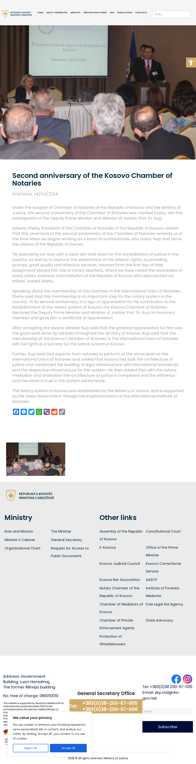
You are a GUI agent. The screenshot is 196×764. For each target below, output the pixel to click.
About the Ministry (57, 12)
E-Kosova (108, 547)
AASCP (151, 579)
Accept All (68, 748)
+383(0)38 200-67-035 (171, 686)
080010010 (49, 695)
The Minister (61, 531)
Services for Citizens (95, 12)
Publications (124, 12)
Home (40, 12)
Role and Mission (19, 531)
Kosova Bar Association (120, 579)
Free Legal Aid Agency (164, 604)
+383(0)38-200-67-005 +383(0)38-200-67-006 (110, 706)
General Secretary (66, 539)
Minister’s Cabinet (20, 539)
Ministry (75, 12)
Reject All (30, 748)
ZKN (112, 12)
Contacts (141, 12)
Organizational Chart (22, 548)
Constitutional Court (163, 531)
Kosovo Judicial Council (120, 563)
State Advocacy (159, 620)
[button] (191, 62)
